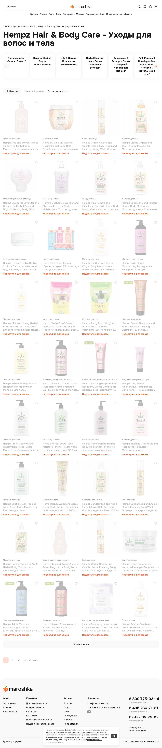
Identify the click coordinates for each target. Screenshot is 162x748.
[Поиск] (139, 6)
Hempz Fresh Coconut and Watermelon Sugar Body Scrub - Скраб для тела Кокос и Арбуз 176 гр (140, 567)
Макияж (80, 14)
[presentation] (6, 66)
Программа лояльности (39, 719)
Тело (58, 14)
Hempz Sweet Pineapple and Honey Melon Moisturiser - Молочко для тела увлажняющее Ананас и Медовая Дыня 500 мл (19, 387)
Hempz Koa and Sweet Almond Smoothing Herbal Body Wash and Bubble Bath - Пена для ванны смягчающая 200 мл (60, 567)
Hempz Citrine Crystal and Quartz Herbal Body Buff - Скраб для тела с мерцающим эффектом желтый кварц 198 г (60, 146)
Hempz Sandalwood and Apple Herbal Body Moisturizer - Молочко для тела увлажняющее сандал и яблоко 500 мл (21, 567)
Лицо (51, 14)
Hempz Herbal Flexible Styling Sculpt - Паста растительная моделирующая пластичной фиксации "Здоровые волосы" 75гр (20, 266)
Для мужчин (68, 14)
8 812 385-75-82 (143, 717)
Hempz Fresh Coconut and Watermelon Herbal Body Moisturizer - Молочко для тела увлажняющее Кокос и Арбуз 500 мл (21, 447)
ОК (114, 736)
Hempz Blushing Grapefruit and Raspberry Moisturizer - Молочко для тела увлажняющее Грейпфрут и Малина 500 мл (140, 447)
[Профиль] (156, 6)
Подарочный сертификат (40, 723)
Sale (102, 14)
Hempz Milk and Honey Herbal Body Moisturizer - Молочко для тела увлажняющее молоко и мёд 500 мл (21, 326)
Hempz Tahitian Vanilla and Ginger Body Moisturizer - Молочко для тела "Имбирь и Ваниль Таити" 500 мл (99, 266)
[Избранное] (144, 6)
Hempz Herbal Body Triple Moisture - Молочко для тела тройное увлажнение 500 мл (60, 447)
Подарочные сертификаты (119, 14)
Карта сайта (10, 711)
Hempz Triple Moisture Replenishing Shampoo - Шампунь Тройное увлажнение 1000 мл (21, 627)
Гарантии (31, 711)
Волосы (43, 14)
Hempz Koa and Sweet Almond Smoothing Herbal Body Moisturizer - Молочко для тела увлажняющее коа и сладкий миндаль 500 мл (21, 146)
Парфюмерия (92, 14)
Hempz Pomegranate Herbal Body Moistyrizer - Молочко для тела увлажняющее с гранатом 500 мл (98, 447)
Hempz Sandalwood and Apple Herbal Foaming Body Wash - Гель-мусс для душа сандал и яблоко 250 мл (139, 507)
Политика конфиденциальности (141, 741)
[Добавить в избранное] (36, 102)
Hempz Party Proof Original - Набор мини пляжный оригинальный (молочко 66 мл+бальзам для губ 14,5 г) (99, 326)
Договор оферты (12, 741)
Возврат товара (35, 707)
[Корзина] (150, 6)
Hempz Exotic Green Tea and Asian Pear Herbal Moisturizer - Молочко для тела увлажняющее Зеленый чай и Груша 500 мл (21, 507)
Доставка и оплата (36, 703)
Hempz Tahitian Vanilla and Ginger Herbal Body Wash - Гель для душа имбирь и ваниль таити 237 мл (140, 627)
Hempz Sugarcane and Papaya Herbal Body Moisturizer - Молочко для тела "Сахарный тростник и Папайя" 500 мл (139, 206)
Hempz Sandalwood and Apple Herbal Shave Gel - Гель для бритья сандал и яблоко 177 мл (100, 507)
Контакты (31, 715)
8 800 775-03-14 (144, 699)
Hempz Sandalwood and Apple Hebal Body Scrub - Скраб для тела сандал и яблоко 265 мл (60, 507)
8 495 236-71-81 (143, 708)
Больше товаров (81, 644)
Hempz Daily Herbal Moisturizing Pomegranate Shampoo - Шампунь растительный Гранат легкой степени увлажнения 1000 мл (139, 266)
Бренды (34, 14)
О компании (9, 703)
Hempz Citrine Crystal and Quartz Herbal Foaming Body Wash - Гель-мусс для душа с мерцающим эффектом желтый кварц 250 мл (100, 567)
